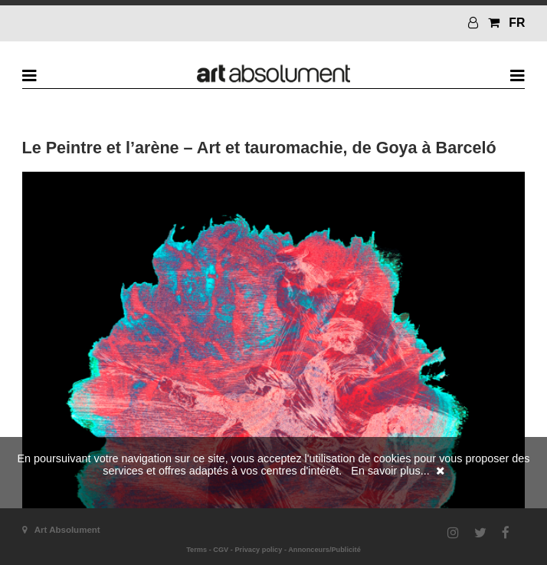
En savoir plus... (390, 471)
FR (517, 22)
